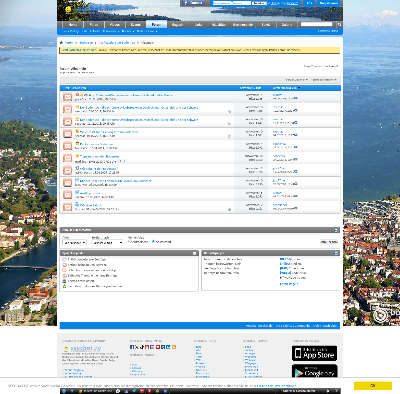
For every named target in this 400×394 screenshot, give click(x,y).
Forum (156, 25)
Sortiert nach (100, 237)
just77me (81, 99)
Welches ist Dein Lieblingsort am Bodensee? (109, 132)
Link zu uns (202, 373)
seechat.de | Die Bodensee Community (284, 325)
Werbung (137, 371)
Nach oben (330, 325)
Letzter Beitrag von (286, 88)
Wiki (198, 360)
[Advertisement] (200, 306)
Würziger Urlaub (91, 205)
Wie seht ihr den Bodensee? (99, 168)
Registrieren (329, 3)
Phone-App (251, 366)
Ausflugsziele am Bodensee (116, 42)
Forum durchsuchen (322, 79)
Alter (65, 237)
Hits (258, 88)
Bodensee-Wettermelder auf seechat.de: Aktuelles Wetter (134, 95)
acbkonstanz (83, 172)
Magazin (177, 25)
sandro (79, 197)
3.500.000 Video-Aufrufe (78, 376)
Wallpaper (251, 363)
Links (198, 25)
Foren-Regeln (289, 284)
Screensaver (252, 373)
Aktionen (127, 31)
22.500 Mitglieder (74, 370)
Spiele (265, 25)
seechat (80, 111)
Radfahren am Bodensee (96, 144)
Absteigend (161, 242)
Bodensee (86, 42)
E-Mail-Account (253, 376)
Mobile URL (251, 370)
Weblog (200, 366)
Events (136, 25)
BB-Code (286, 259)
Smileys (285, 264)
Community (109, 31)
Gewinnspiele (243, 25)
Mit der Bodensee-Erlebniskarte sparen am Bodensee (116, 181)
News (199, 353)
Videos (115, 25)
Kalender (95, 31)
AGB (198, 350)
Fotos (94, 25)
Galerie (287, 25)
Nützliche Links (145, 31)
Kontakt (250, 325)
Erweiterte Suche (328, 31)
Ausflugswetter (90, 193)
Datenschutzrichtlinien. (277, 386)
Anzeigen (250, 353)
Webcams (250, 356)
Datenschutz (203, 376)
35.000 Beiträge (73, 373)
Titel (66, 88)
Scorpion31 (82, 209)
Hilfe (309, 3)
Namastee (81, 148)
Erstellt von (78, 88)
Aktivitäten (219, 25)
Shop (248, 346)
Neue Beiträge (72, 31)
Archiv (316, 325)
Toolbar (249, 350)
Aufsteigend (138, 242)
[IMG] (284, 268)
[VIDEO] (285, 273)
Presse (200, 363)
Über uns (201, 370)
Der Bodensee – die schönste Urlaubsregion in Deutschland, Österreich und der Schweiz (139, 107)
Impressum (138, 374)
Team (199, 356)
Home (73, 25)
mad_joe (80, 161)
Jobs (134, 364)
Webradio (250, 360)
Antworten (247, 88)
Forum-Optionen (295, 79)
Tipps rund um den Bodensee (99, 156)
